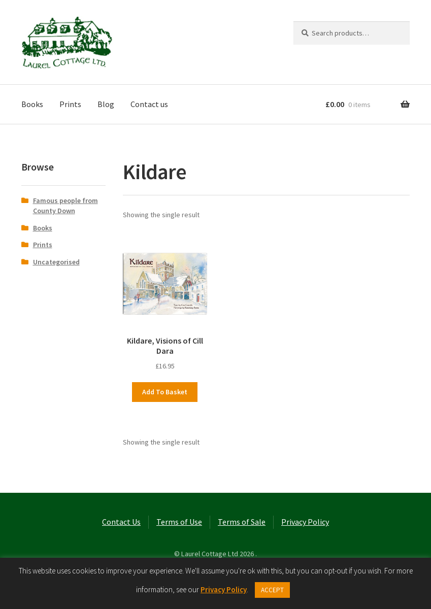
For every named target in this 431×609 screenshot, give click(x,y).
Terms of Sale (242, 522)
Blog (105, 104)
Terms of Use (179, 522)
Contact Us (121, 522)
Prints (70, 104)
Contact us (149, 104)
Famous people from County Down (65, 205)
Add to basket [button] (164, 391)
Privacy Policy (305, 522)
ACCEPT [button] (272, 590)
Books (32, 104)
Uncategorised (56, 261)
